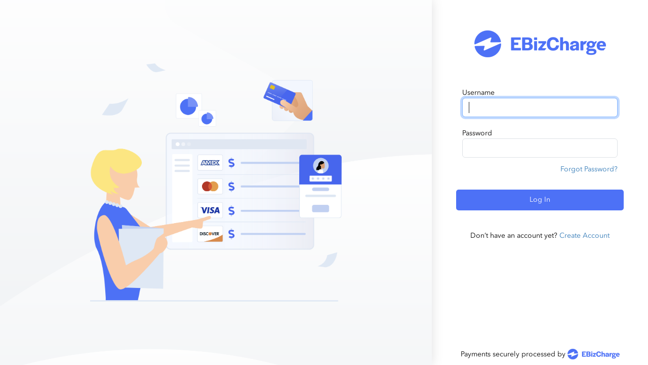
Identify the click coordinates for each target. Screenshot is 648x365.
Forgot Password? (589, 169)
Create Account (584, 235)
